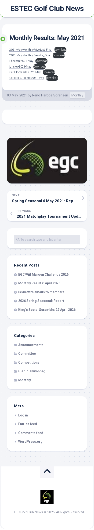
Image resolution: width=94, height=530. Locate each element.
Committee (27, 353)
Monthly (77, 95)
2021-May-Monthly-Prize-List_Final (30, 49)
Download (60, 49)
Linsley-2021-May (20, 66)
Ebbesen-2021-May (21, 61)
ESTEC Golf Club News (47, 8)
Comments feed (30, 433)
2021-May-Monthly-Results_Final (30, 55)
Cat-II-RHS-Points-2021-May (26, 78)
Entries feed (27, 424)
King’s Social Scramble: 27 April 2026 (47, 310)
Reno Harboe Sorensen (50, 95)
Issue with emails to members (41, 292)
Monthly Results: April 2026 (39, 283)
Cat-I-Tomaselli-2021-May (25, 72)
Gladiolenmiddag (31, 371)
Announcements (30, 345)
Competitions (29, 362)
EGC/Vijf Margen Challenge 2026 (43, 274)
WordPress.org (30, 441)
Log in (23, 415)
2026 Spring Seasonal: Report (41, 301)
